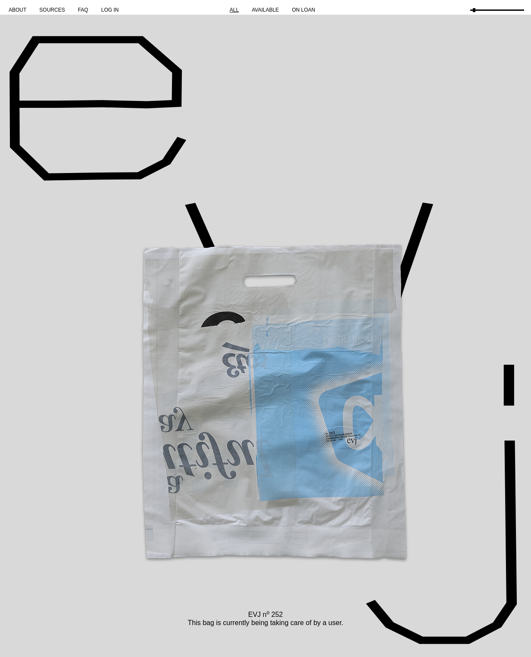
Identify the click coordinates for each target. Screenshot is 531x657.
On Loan (303, 10)
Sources (52, 10)
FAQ (83, 10)
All (234, 10)
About (17, 10)
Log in (110, 10)
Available (265, 10)
